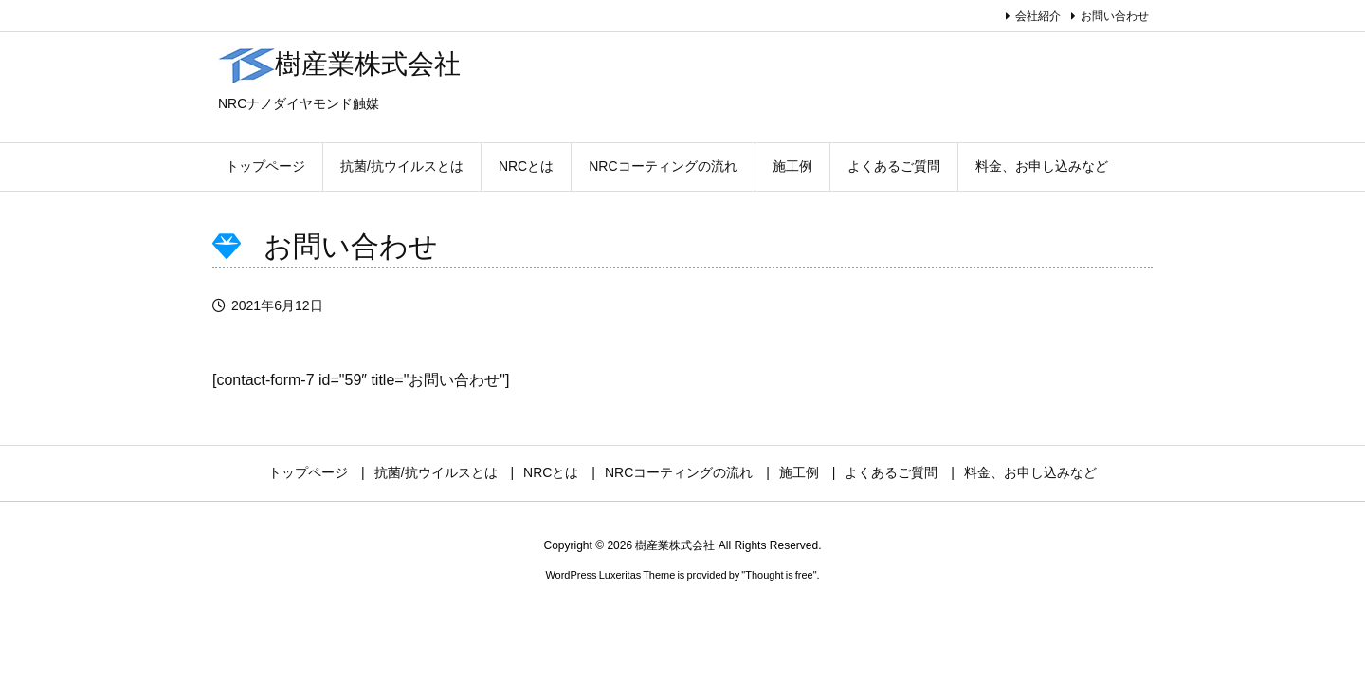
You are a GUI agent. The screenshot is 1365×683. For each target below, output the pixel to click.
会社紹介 (1038, 16)
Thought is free (778, 575)
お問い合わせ (1115, 16)
